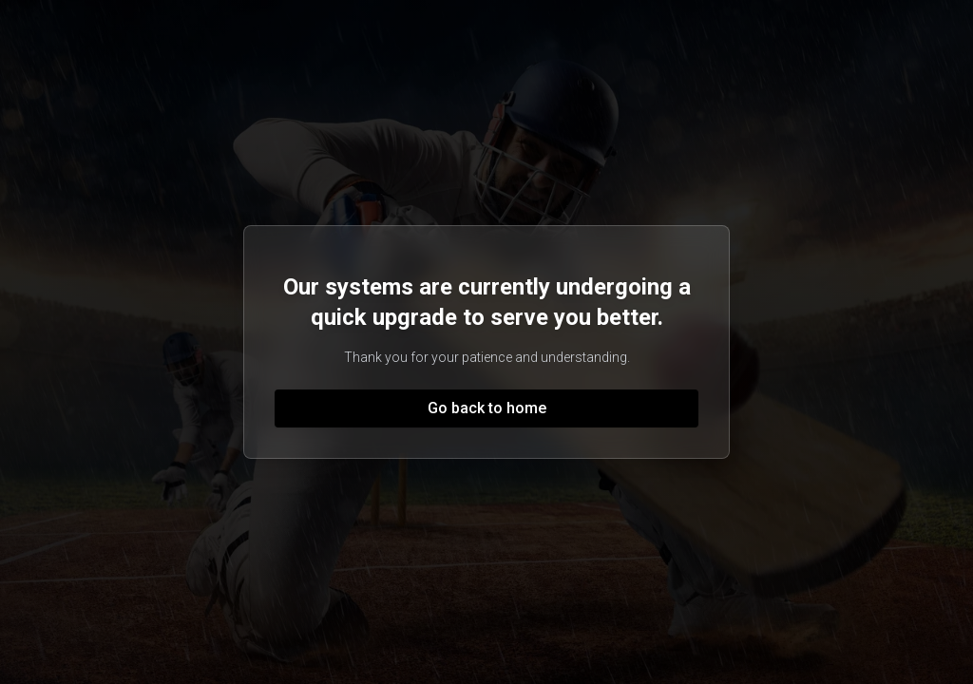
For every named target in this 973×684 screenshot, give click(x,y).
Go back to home (487, 408)
